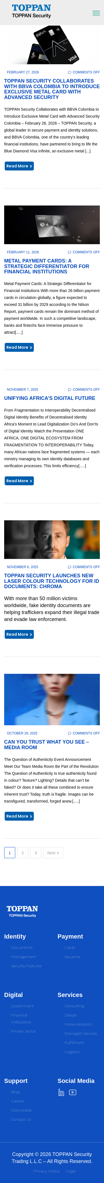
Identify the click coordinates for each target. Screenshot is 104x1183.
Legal (71, 1171)
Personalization (78, 1024)
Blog (15, 1091)
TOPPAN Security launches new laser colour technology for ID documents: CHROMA (51, 581)
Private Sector (23, 1031)
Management (23, 956)
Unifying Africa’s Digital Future (49, 398)
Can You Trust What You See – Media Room (46, 744)
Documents (21, 947)
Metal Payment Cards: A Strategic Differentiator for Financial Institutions (46, 266)
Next (53, 853)
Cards (70, 947)
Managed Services (81, 1033)
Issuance (72, 956)
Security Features (26, 965)
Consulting (74, 1005)
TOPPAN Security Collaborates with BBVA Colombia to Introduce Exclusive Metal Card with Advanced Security (52, 89)
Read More (19, 166)
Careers (17, 1100)
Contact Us (21, 1119)
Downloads (21, 1110)
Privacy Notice (46, 1171)
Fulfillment (74, 1042)
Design (71, 1015)
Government (22, 1005)
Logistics (72, 1051)
